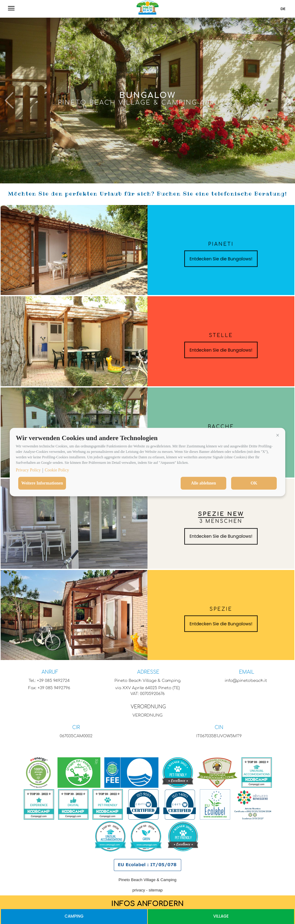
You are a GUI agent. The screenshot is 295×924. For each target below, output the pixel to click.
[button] (277, 435)
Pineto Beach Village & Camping (147, 879)
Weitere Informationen (42, 483)
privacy (138, 890)
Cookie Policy (57, 470)
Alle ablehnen (203, 483)
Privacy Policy (28, 470)
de (282, 9)
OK (254, 483)
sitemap (156, 890)
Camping (73, 916)
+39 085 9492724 (53, 680)
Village (221, 916)
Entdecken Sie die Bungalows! (220, 259)
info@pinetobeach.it (246, 680)
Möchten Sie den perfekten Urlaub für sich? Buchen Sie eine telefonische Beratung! (147, 193)
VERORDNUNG (148, 707)
